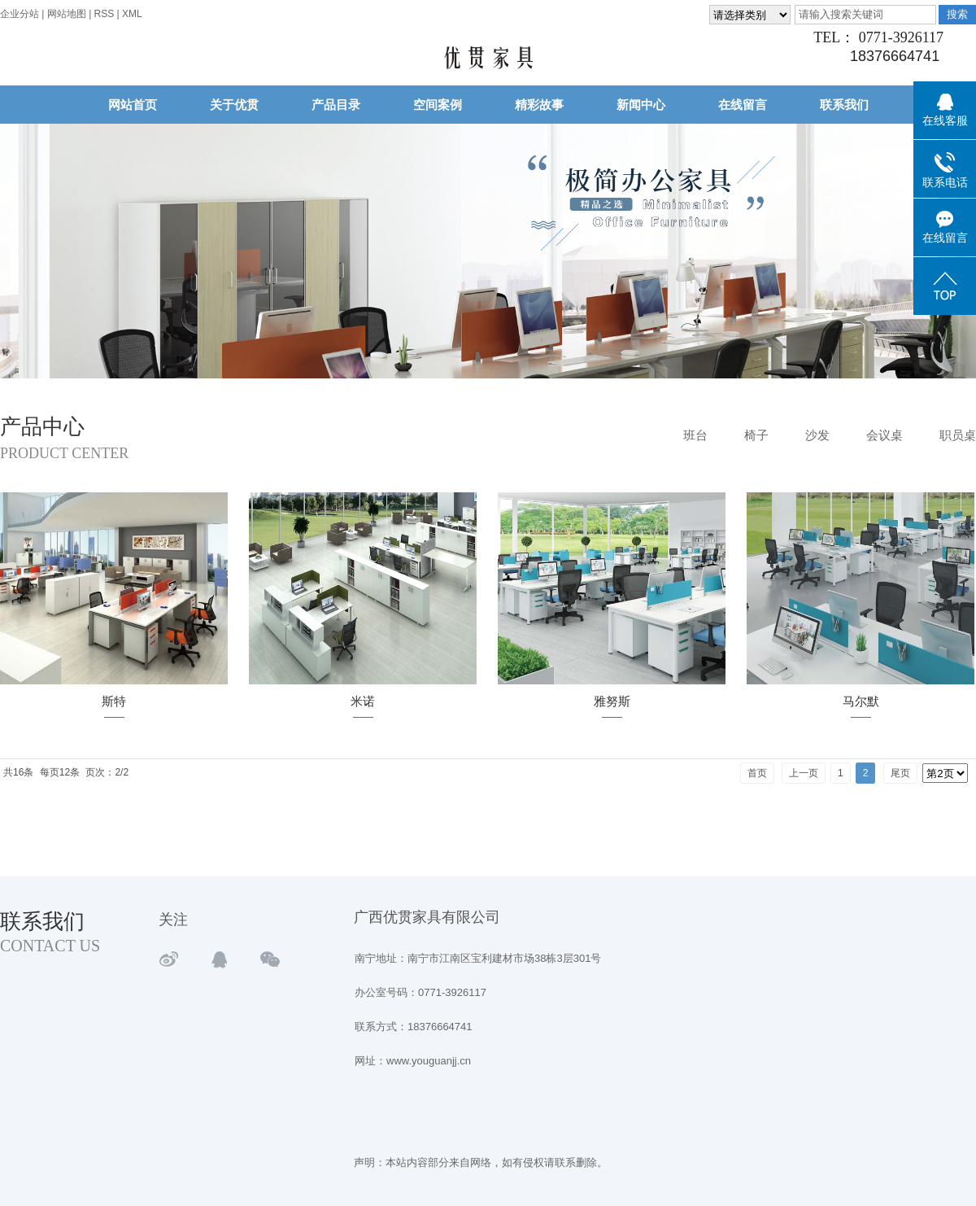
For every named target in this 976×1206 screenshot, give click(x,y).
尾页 (900, 773)
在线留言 (742, 104)
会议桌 (884, 435)
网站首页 (132, 104)
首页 (757, 773)
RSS (104, 14)
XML (132, 14)
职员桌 (957, 435)
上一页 (803, 773)
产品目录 (336, 104)
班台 (695, 435)
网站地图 (68, 14)
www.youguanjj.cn (428, 1061)
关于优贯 (234, 104)
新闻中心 (641, 104)
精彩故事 (539, 104)
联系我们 (844, 104)
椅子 (756, 435)
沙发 (817, 435)
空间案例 (437, 104)
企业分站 (19, 14)
